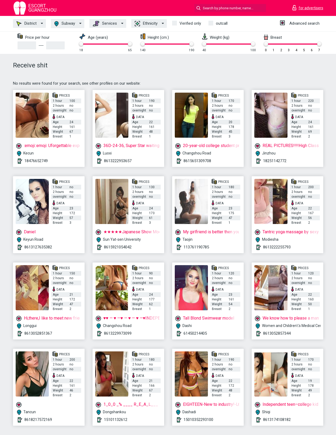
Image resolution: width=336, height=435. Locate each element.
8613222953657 (118, 160)
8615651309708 (197, 160)
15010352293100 (198, 419)
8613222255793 (277, 247)
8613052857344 (277, 333)
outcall (222, 23)
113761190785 (196, 247)
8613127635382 (38, 247)
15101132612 (115, 419)
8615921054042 (118, 247)
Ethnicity (146, 23)
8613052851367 (38, 333)
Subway (64, 24)
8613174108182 (277, 419)
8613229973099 (118, 333)
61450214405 (195, 333)
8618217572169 (38, 419)
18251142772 (274, 160)
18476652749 (36, 160)
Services (105, 23)
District (26, 23)
